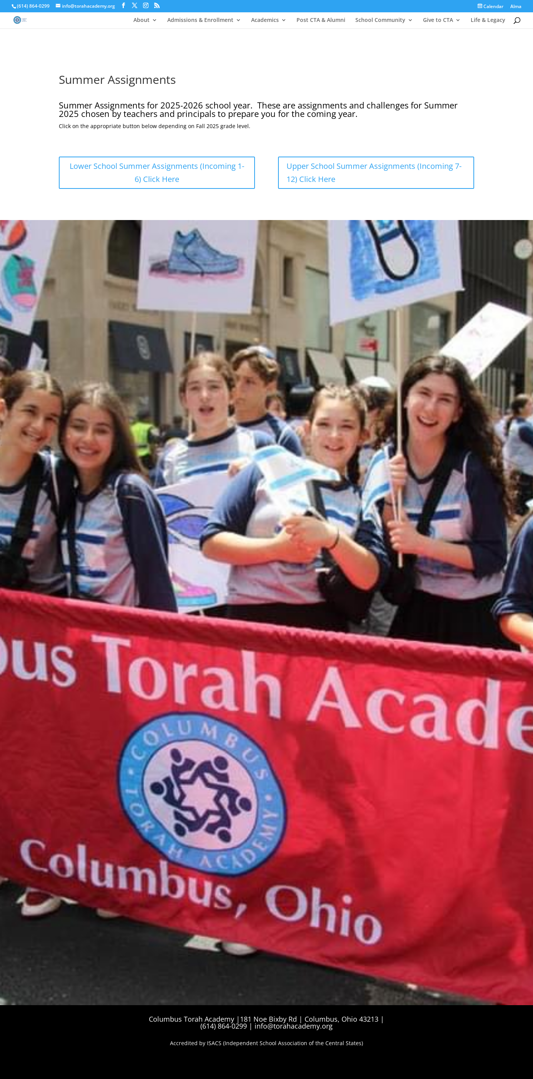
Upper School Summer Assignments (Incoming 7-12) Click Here (373, 172)
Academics (265, 20)
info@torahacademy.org (294, 1026)
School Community (380, 20)
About (141, 20)
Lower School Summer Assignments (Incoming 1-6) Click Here (157, 172)
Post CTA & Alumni (320, 20)
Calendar (490, 6)
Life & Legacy (488, 20)
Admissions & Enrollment (200, 20)
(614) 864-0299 (33, 6)
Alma (515, 7)
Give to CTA (438, 20)
